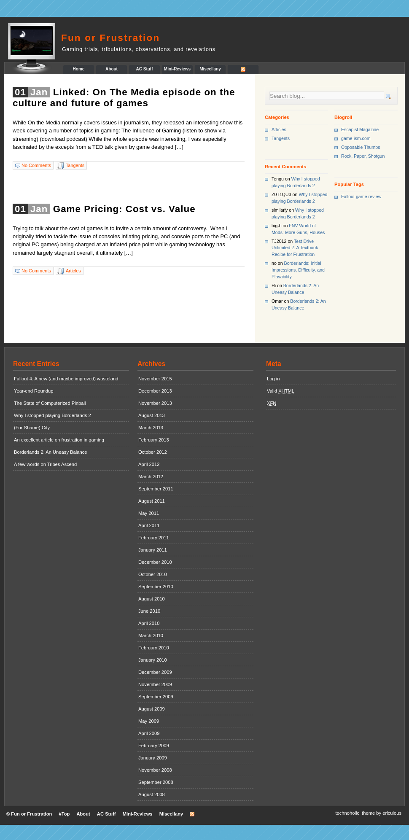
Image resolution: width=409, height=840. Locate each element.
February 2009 (153, 745)
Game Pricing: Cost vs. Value (124, 209)
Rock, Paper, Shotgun (363, 156)
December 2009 (155, 672)
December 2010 (155, 562)
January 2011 (152, 549)
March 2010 (150, 635)
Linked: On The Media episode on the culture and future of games (124, 97)
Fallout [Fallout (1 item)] (348, 196)
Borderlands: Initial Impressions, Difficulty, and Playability (298, 270)
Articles (73, 270)
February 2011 (153, 537)
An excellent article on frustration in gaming (59, 439)
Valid (280, 390)
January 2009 (152, 757)
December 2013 (155, 390)
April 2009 (148, 733)
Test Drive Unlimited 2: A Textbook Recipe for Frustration (295, 248)
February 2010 (153, 647)
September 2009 (155, 696)
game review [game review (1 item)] (368, 196)
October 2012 (152, 452)
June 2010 (149, 611)
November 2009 (155, 684)
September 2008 (155, 782)
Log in (273, 378)
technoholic (347, 813)
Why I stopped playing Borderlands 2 (52, 415)
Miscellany (210, 69)
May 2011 (148, 513)
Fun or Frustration (110, 37)
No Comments (36, 165)
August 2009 (151, 708)
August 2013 (151, 415)
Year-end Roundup (34, 390)
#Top (64, 813)
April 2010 (148, 623)
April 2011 (148, 525)
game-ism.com (356, 138)
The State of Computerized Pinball (50, 403)
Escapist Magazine (360, 129)
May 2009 (148, 721)
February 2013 (153, 439)
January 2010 (152, 659)
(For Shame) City (32, 427)
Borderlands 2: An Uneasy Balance (50, 452)
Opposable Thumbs (360, 147)
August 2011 (151, 500)
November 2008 (155, 770)
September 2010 (155, 586)
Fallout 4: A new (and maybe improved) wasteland (66, 378)
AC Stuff (144, 69)
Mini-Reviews (177, 69)
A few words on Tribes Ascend (45, 464)
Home (79, 69)
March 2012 (150, 476)
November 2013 (155, 403)
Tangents (75, 165)
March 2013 (150, 427)
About (111, 69)
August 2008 (151, 794)
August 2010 (151, 598)
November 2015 (155, 378)
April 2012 (148, 464)
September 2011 (155, 488)
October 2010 (152, 574)
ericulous (391, 813)
